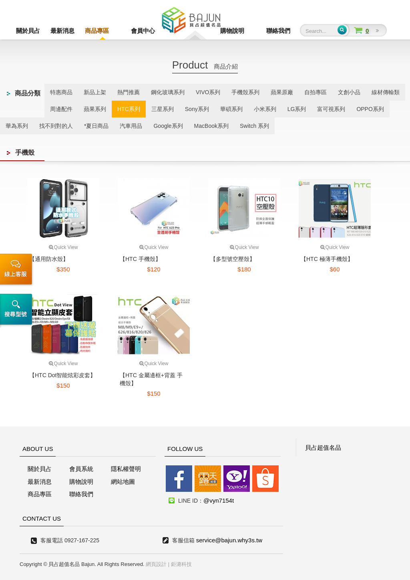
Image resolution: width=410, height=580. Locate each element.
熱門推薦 (128, 92)
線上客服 (17, 270)
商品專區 (97, 30)
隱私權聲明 (126, 468)
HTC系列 (128, 109)
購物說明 (244, 30)
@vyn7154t (218, 500)
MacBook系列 (211, 126)
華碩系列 (231, 109)
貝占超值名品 (323, 447)
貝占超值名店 (191, 22)
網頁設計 (156, 564)
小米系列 (265, 109)
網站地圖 (123, 481)
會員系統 (81, 468)
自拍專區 (315, 92)
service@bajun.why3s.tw (229, 540)
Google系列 (168, 126)
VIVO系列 (208, 92)
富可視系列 (331, 109)
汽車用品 (131, 126)
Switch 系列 (254, 126)
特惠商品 (61, 92)
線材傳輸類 (386, 92)
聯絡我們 (278, 30)
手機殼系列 (245, 92)
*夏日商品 (96, 126)
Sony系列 (197, 109)
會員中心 (131, 30)
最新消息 (62, 30)
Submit (342, 29)
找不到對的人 (56, 126)
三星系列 (162, 109)
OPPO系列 (370, 109)
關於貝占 (28, 30)
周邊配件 (61, 109)
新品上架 (95, 92)
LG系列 (296, 109)
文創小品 (349, 92)
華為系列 (17, 126)
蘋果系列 (95, 109)
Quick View (63, 247)
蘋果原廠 (282, 92)
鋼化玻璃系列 (168, 92)
